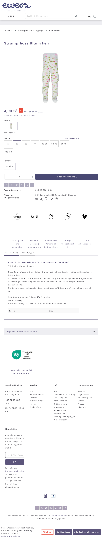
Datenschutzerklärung (64, 394)
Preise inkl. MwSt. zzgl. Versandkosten (20, 115)
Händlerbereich (36, 394)
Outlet (81, 401)
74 (35, 144)
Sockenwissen (60, 410)
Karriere (82, 391)
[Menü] (9, 16)
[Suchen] (75, 16)
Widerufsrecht (60, 420)
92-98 (54, 144)
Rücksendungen (37, 401)
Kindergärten (35, 407)
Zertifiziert (16, 370)
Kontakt (33, 398)
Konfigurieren (63, 532)
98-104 (64, 144)
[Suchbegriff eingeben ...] (49, 16)
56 (8, 144)
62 (17, 144)
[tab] (11, 253)
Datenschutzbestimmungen (18, 471)
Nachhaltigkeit (85, 398)
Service (32, 404)
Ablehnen (47, 532)
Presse (81, 404)
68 (26, 144)
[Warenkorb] (95, 16)
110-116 (8, 152)
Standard (9, 166)
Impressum (59, 407)
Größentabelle (72, 139)
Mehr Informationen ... (12, 536)
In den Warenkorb (67, 176)
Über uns (82, 407)
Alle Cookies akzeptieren (86, 532)
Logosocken (83, 394)
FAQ (31, 391)
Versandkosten (59, 515)
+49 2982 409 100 (12, 402)
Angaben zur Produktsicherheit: (22, 331)
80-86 (44, 144)
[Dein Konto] (89, 16)
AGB (56, 391)
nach (27, 370)
